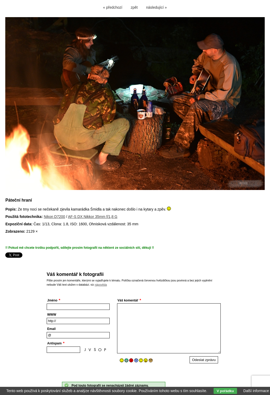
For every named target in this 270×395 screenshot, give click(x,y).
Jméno (52, 300)
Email (51, 329)
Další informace (256, 391)
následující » (156, 7)
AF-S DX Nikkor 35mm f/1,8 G (92, 216)
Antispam (54, 343)
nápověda (101, 284)
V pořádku (225, 391)
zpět (134, 7)
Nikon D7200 (54, 216)
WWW (51, 314)
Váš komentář (128, 300)
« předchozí (112, 7)
